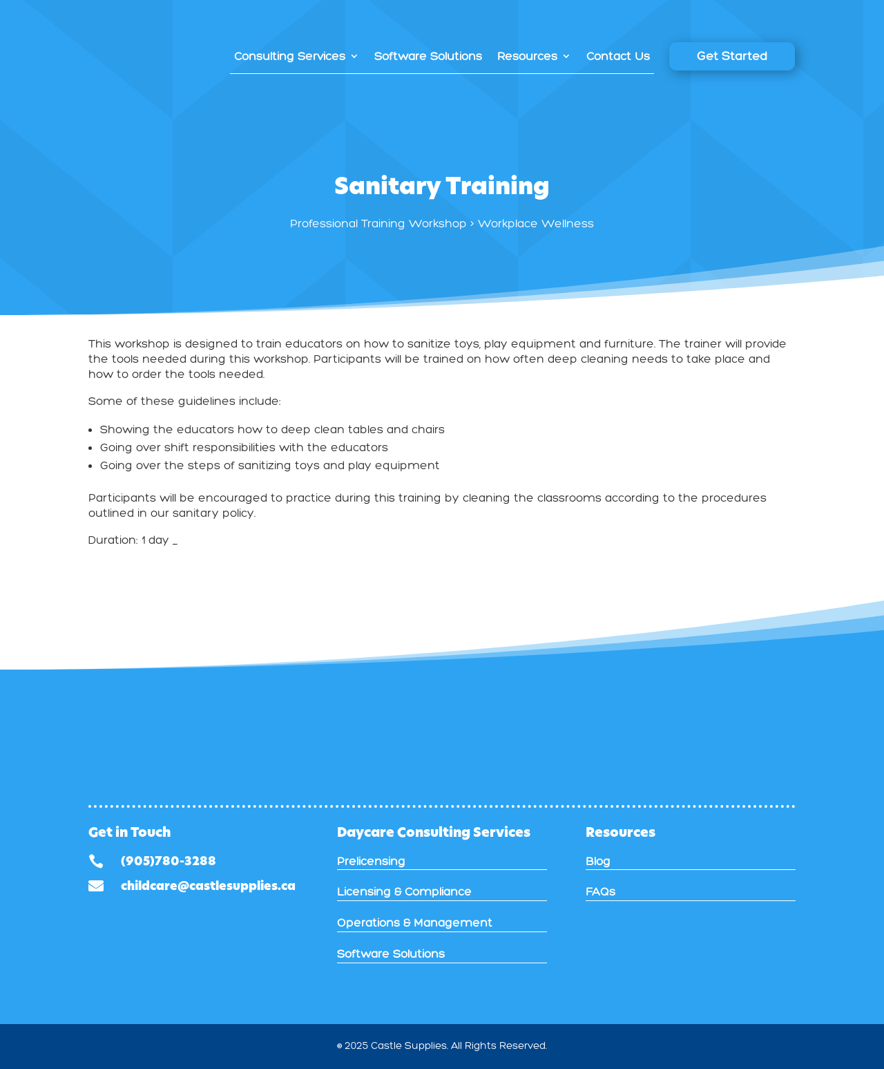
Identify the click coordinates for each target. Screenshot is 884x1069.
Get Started (732, 56)
